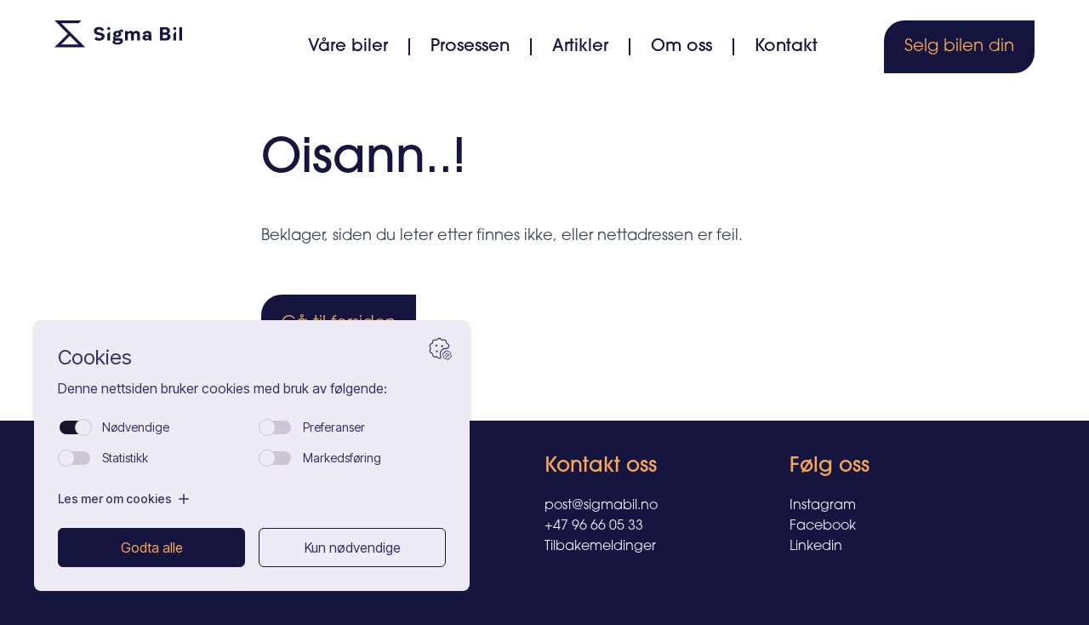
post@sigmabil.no (601, 506)
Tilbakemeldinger (600, 546)
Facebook (823, 526)
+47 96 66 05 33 (593, 526)
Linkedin (816, 546)
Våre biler (348, 46)
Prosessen (470, 46)
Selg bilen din (959, 46)
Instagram (823, 506)
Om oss (681, 46)
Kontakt (786, 46)
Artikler (580, 46)
